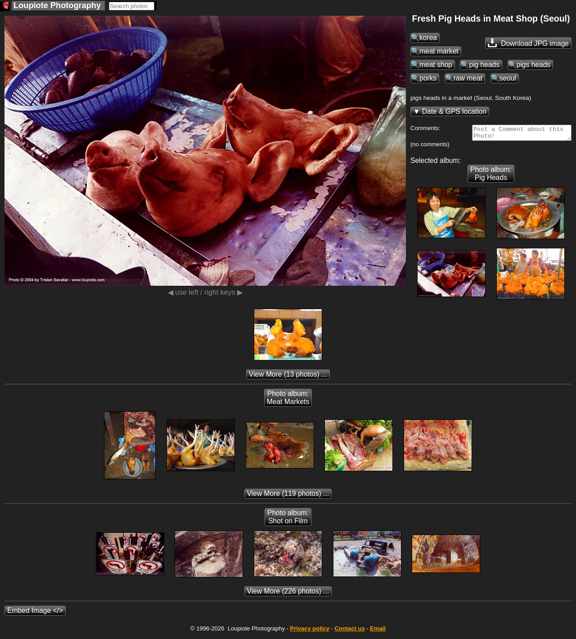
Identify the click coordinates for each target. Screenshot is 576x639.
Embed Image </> (35, 613)
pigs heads (533, 64)
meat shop (435, 64)
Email (378, 631)
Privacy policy (309, 631)
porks (427, 78)
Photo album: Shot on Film (288, 519)
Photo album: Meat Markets (288, 400)
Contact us (349, 631)
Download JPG (528, 42)
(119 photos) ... (288, 496)
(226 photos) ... (288, 594)
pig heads (484, 64)
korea (428, 37)
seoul (508, 78)
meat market (439, 51)
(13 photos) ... (288, 377)
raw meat (468, 78)
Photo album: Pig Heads (491, 176)
